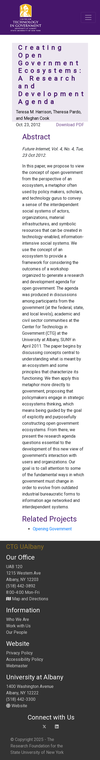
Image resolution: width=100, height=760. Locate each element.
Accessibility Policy (24, 659)
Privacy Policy (19, 652)
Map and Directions (27, 598)
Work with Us (18, 625)
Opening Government (52, 528)
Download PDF (69, 124)
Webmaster (17, 665)
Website (16, 705)
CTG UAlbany (25, 546)
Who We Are (17, 619)
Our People (16, 632)
